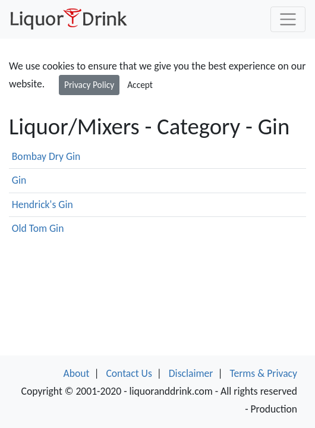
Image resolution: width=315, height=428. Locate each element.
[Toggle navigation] (287, 19)
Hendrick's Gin (42, 204)
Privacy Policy (89, 84)
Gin (19, 180)
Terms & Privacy (263, 373)
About (77, 373)
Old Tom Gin (38, 228)
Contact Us (129, 373)
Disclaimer (191, 373)
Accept (140, 84)
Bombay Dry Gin (46, 156)
